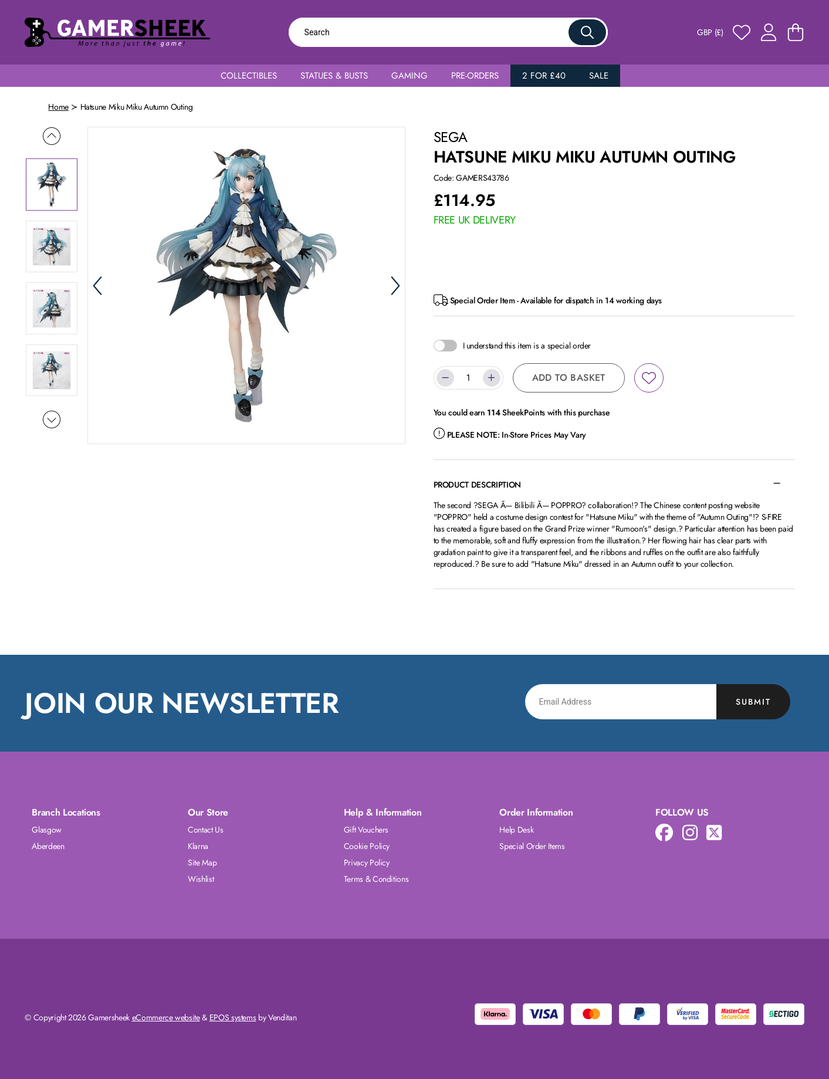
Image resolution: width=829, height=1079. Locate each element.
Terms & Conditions (376, 879)
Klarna (198, 846)
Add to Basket (568, 377)
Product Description (477, 485)
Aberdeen (48, 846)
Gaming (409, 76)
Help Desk (516, 830)
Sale (598, 76)
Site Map (202, 862)
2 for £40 (544, 76)
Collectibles (249, 76)
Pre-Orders (475, 76)
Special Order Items (531, 846)
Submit (753, 702)
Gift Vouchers (366, 830)
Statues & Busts (334, 76)
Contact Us (206, 830)
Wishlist (201, 879)
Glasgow (47, 830)
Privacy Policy (367, 862)
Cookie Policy (367, 846)
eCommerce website (166, 1017)
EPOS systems (232, 1017)
